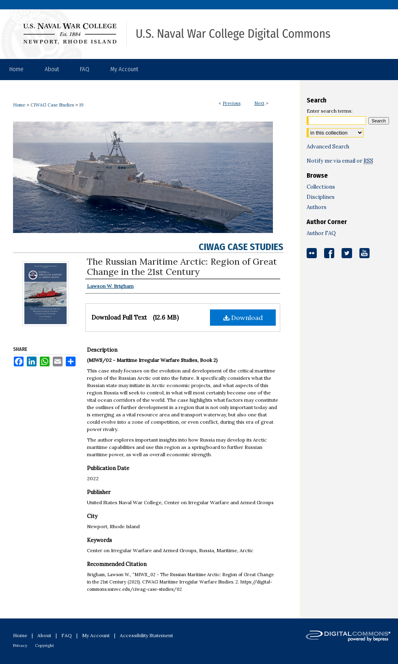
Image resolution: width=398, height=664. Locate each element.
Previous (231, 103)
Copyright (44, 645)
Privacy (20, 645)
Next (259, 103)
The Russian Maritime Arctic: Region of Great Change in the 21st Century (182, 266)
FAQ (66, 635)
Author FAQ (321, 233)
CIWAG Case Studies (52, 105)
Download (243, 317)
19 (81, 105)
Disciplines (321, 197)
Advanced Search (328, 146)
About (44, 635)
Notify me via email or (340, 160)
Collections (321, 186)
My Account (96, 635)
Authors (317, 207)
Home (19, 105)
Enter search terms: (330, 111)
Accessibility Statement (146, 635)
